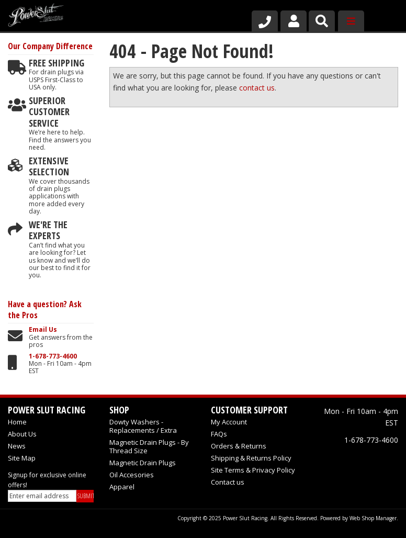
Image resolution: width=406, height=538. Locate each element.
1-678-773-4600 (53, 356)
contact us (257, 88)
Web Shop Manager (373, 518)
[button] (322, 20)
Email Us (43, 329)
